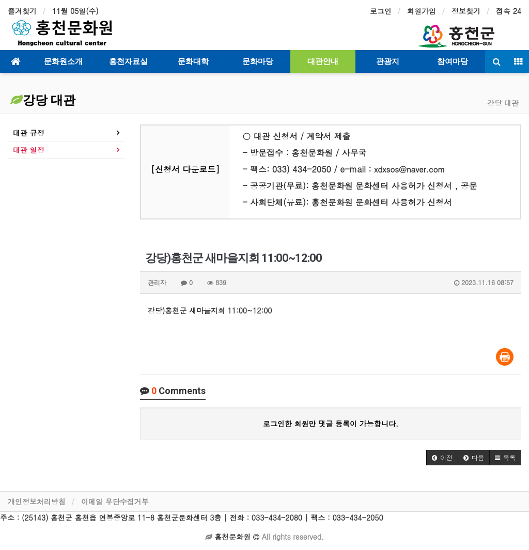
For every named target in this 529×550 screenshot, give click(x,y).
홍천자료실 (128, 61)
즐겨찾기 (22, 11)
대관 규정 (28, 133)
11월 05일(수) (75, 11)
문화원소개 (63, 61)
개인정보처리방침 (37, 501)
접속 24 (508, 11)
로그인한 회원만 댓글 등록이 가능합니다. (330, 423)
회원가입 (421, 11)
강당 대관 (42, 100)
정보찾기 (466, 11)
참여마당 (452, 61)
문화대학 (193, 61)
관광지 (387, 61)
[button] (442, 457)
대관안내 (322, 61)
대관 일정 (28, 150)
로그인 (381, 11)
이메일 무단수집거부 (115, 501)
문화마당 (257, 61)
